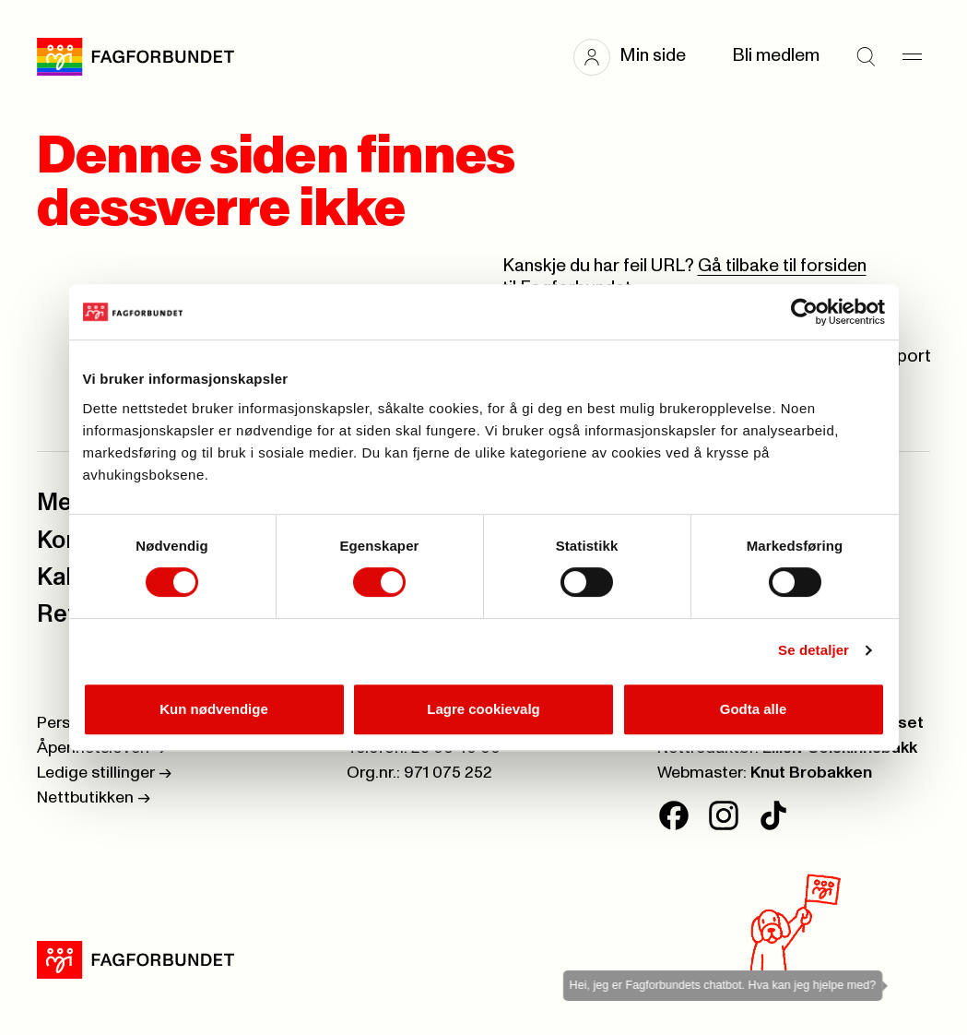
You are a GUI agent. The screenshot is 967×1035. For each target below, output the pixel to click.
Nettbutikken (93, 798)
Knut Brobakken (811, 773)
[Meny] (911, 57)
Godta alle (753, 709)
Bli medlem (776, 56)
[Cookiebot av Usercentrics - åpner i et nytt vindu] (804, 312)
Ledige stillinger (104, 773)
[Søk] (865, 57)
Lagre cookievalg (483, 709)
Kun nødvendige (213, 709)
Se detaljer (813, 650)
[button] (638, 57)
